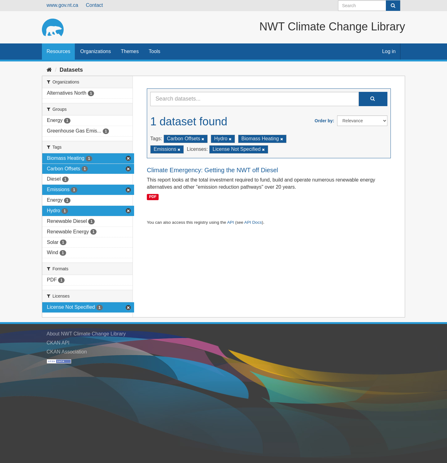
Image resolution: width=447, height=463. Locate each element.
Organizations (95, 51)
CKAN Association (67, 351)
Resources (58, 51)
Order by (324, 120)
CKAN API (58, 342)
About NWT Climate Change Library (86, 333)
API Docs (253, 222)
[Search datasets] (369, 5)
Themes (130, 51)
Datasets (71, 70)
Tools (154, 51)
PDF (152, 197)
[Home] (49, 70)
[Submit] (393, 5)
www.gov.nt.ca (62, 5)
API (230, 222)
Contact (94, 5)
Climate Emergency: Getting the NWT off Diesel (212, 170)
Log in (389, 51)
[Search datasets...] (254, 99)
